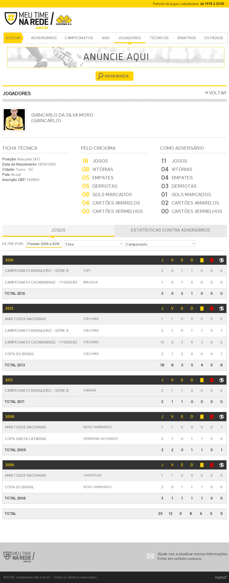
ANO (106, 37)
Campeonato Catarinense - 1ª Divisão (41, 282)
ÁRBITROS (186, 37)
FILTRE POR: (13, 244)
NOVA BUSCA (117, 76)
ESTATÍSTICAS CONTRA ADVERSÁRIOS (170, 230)
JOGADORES (129, 37)
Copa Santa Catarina (25, 439)
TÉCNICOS (159, 37)
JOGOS (58, 230)
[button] (93, 243)
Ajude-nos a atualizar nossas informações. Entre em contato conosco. (193, 556)
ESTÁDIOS (214, 37)
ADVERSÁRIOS (44, 37)
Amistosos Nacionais (25, 319)
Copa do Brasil (19, 354)
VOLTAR (218, 93)
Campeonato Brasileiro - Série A (36, 330)
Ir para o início (19, 557)
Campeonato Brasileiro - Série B (37, 270)
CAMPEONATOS (79, 37)
